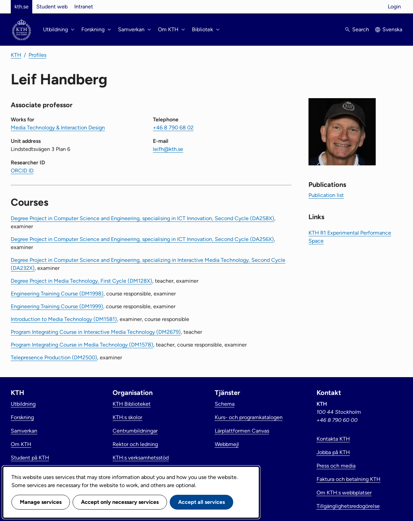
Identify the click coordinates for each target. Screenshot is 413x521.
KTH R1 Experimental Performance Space (349, 237)
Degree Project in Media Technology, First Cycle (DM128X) (81, 281)
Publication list (326, 195)
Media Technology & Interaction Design (58, 127)
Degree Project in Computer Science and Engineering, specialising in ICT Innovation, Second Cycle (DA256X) (142, 239)
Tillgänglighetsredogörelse (348, 506)
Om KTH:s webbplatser (344, 492)
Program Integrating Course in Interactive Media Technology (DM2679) (96, 332)
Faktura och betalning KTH (348, 479)
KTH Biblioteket (132, 404)
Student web (52, 6)
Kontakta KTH (333, 439)
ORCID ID (22, 170)
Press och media (336, 466)
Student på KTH (30, 457)
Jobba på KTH (333, 452)
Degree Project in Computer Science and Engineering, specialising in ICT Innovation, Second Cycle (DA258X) (142, 218)
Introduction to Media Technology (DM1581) (64, 319)
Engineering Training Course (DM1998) (57, 293)
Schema (225, 404)
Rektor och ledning (135, 444)
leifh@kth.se (168, 149)
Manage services (40, 502)
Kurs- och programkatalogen (249, 417)
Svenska (392, 29)
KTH (16, 55)
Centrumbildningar (135, 431)
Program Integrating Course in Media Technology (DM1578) (82, 345)
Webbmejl (227, 444)
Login (394, 6)
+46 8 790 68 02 (173, 127)
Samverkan (24, 431)
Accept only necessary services (120, 502)
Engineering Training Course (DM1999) (57, 306)
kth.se (21, 6)
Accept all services (201, 502)
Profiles (37, 55)
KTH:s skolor (127, 417)
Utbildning (23, 404)
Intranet (83, 6)
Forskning (22, 417)
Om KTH (21, 444)
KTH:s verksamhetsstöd (141, 457)
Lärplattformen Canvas (242, 431)
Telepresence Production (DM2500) (54, 357)
